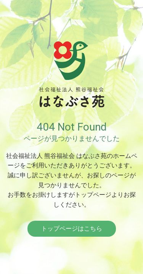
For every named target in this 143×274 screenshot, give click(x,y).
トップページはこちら (71, 228)
